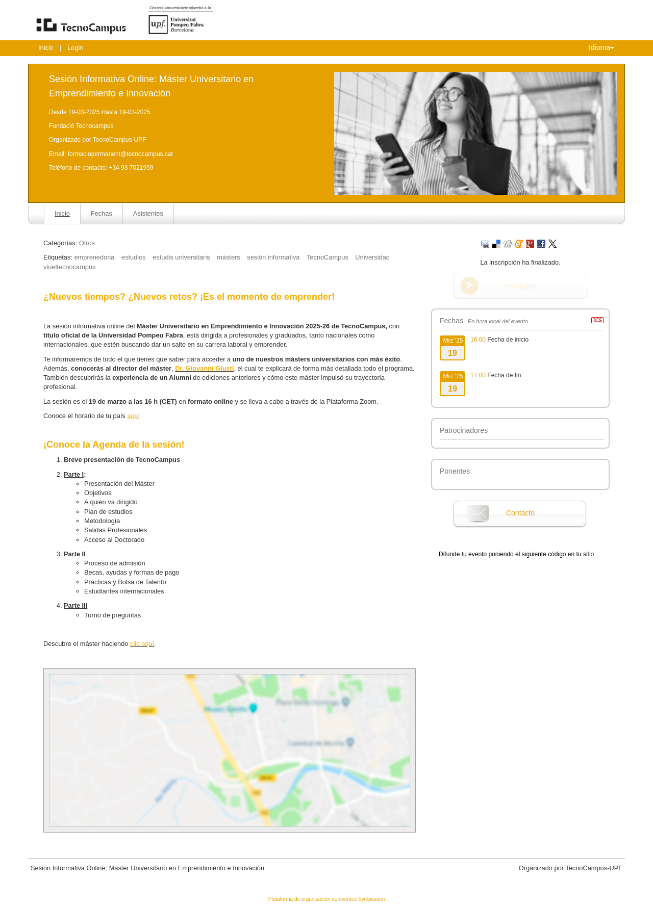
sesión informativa (273, 257)
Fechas (101, 213)
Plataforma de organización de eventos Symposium (326, 899)
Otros (87, 243)
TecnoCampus (327, 257)
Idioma (601, 47)
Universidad (372, 257)
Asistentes (148, 213)
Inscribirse (520, 286)
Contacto (520, 513)
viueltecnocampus (69, 267)
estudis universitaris (181, 257)
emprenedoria (94, 257)
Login (75, 47)
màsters (228, 257)
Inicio (46, 47)
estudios (133, 257)
